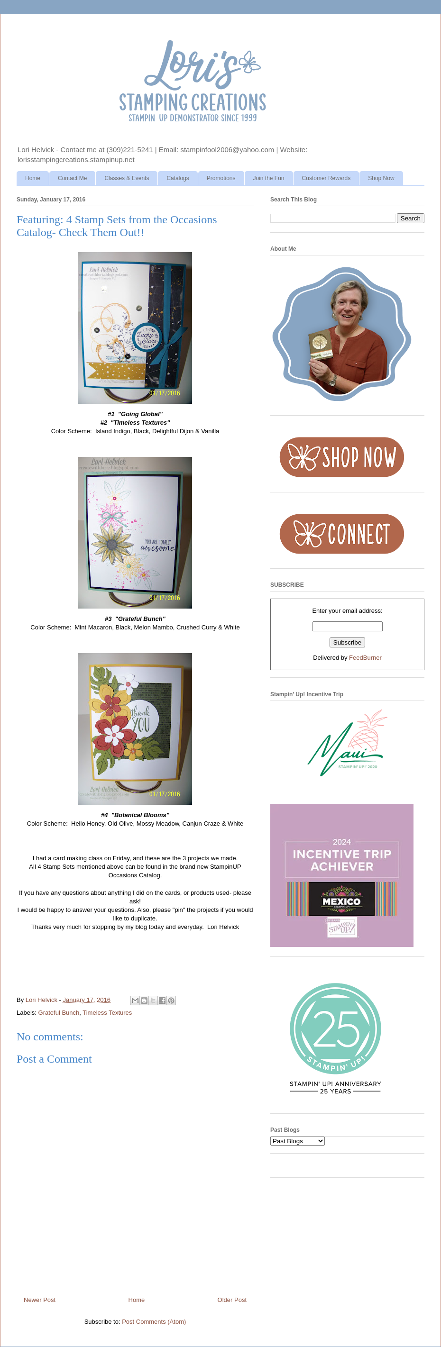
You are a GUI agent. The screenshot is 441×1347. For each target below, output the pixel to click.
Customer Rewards (326, 178)
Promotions (221, 178)
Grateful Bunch (59, 1012)
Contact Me (72, 178)
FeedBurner (365, 657)
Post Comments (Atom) (154, 1321)
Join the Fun (269, 178)
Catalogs (177, 178)
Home (32, 178)
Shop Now (381, 178)
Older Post (232, 1299)
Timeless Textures (107, 1012)
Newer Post (39, 1299)
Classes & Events (126, 178)
